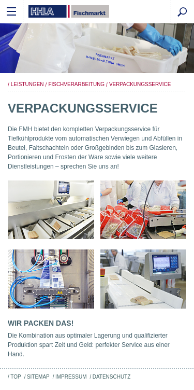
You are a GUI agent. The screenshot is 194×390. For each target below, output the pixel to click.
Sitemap (38, 377)
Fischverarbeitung (76, 84)
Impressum (70, 377)
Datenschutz (112, 377)
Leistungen (27, 84)
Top (15, 377)
